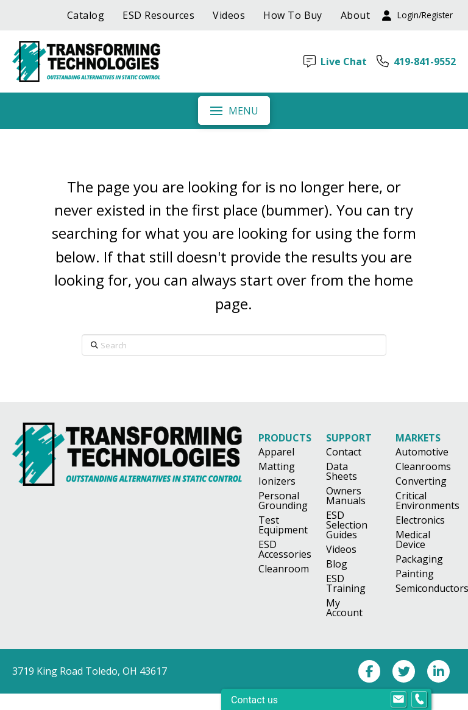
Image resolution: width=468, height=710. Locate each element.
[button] (417, 15)
